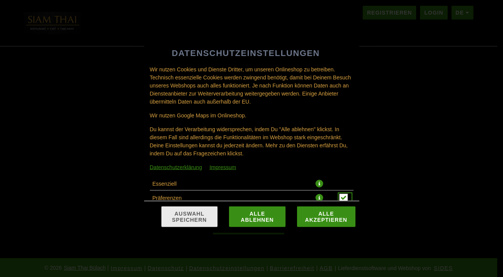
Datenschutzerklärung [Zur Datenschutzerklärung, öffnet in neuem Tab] (176, 167)
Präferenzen (167, 198)
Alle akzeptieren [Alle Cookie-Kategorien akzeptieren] (326, 217)
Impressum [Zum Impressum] (222, 167)
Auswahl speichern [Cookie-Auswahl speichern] (189, 217)
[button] (319, 184)
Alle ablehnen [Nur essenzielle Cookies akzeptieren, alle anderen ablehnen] (257, 217)
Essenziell (165, 184)
